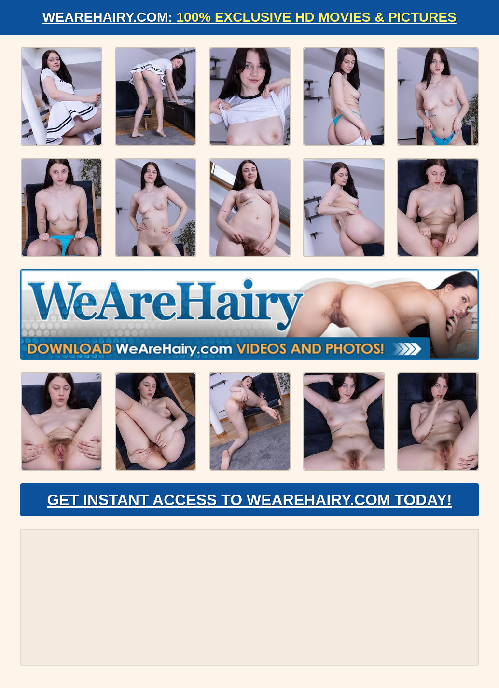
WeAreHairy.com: (249, 17)
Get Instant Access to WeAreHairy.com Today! (249, 500)
